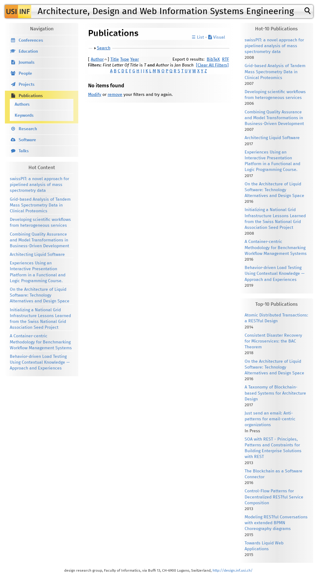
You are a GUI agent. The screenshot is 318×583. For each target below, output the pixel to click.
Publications (31, 96)
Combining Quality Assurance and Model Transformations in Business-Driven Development (39, 240)
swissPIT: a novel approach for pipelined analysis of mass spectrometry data (39, 185)
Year (134, 59)
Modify (94, 95)
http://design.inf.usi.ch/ (233, 570)
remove (115, 95)
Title (114, 59)
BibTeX (213, 59)
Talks (24, 151)
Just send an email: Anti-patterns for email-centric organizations (270, 419)
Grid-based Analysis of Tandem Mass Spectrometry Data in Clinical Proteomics (40, 205)
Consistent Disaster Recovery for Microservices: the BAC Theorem (273, 341)
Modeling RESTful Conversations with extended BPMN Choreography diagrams (276, 523)
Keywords (24, 115)
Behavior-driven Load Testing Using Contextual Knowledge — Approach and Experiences (40, 362)
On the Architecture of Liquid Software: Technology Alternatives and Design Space (39, 295)
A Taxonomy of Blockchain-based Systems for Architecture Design (275, 393)
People (25, 73)
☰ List (198, 37)
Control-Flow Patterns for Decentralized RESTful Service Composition (274, 497)
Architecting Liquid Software (37, 254)
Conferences (31, 40)
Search (103, 48)
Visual (216, 37)
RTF (225, 59)
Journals (27, 62)
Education (28, 51)
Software (27, 140)
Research (28, 129)
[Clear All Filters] (212, 65)
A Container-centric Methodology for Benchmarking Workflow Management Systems (41, 342)
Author (97, 59)
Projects (27, 84)
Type (124, 59)
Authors (22, 104)
